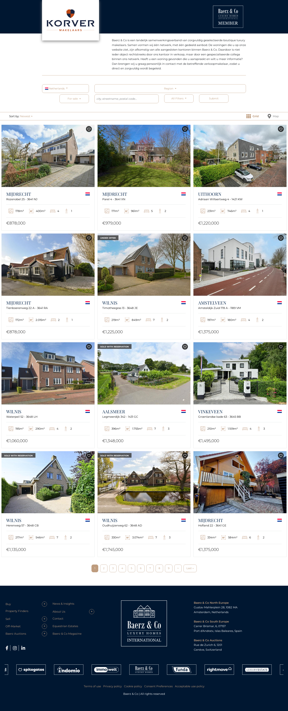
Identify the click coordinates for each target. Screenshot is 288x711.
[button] (26, 116)
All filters (177, 98)
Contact (58, 618)
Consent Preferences (158, 686)
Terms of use (92, 686)
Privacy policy (112, 686)
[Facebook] (7, 648)
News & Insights (63, 603)
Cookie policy (133, 686)
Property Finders (17, 611)
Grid (252, 116)
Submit (214, 98)
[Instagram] (15, 648)
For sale (73, 98)
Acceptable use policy (189, 686)
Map (273, 116)
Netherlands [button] (55, 88)
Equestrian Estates (65, 626)
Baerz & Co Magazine (67, 633)
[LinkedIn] (23, 648)
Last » (190, 568)
